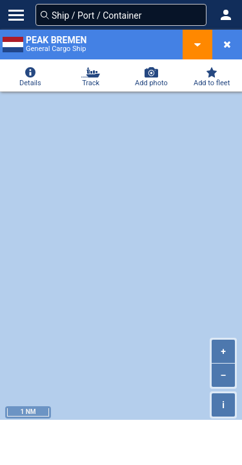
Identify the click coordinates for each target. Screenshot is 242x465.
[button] (226, 15)
